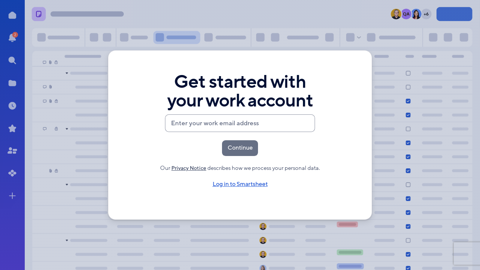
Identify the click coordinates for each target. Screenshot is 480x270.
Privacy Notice (189, 168)
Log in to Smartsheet (240, 185)
